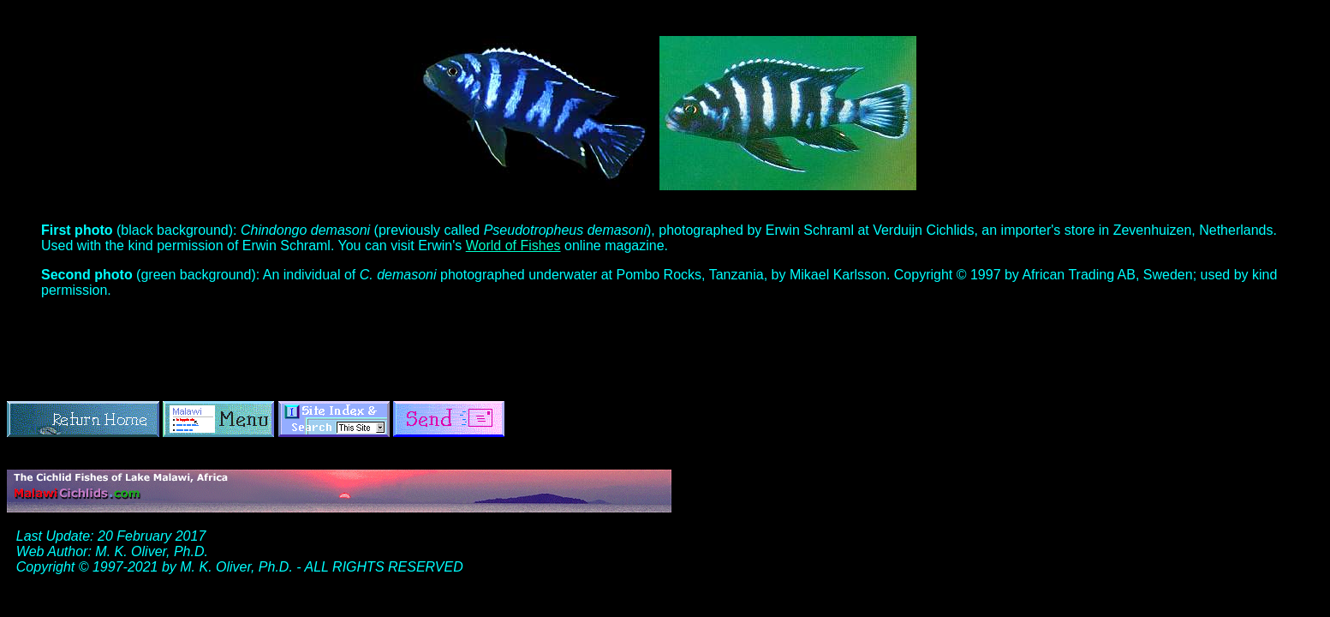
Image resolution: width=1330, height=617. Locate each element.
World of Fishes (513, 245)
